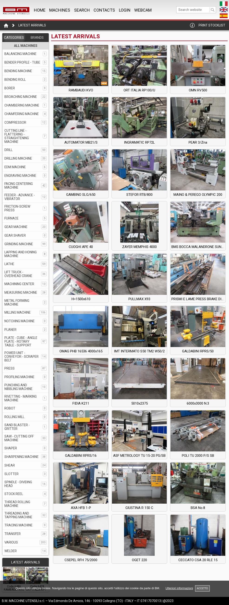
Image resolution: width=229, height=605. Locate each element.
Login (125, 10)
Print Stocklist (212, 25)
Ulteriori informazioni (179, 588)
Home (40, 10)
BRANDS (37, 37)
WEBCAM (143, 10)
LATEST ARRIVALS (25, 562)
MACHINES (59, 10)
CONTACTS (104, 10)
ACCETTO (202, 588)
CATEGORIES (14, 37)
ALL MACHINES (25, 46)
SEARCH (82, 10)
